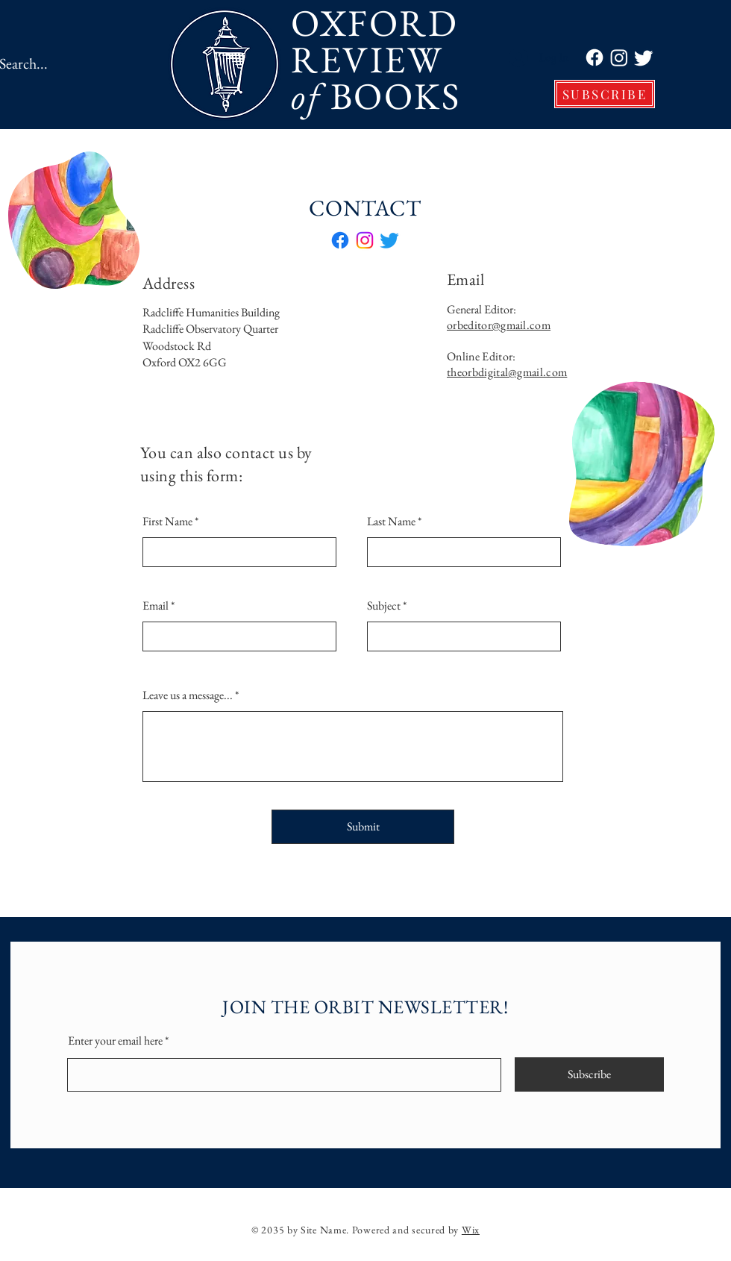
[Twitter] (644, 57)
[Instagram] (619, 57)
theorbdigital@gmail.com (507, 372)
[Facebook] (594, 57)
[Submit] (363, 827)
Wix (471, 1229)
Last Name (391, 522)
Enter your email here (115, 1041)
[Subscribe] (589, 1074)
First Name (167, 522)
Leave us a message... (187, 695)
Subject (384, 606)
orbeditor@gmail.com (498, 325)
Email (155, 606)
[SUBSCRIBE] (604, 94)
